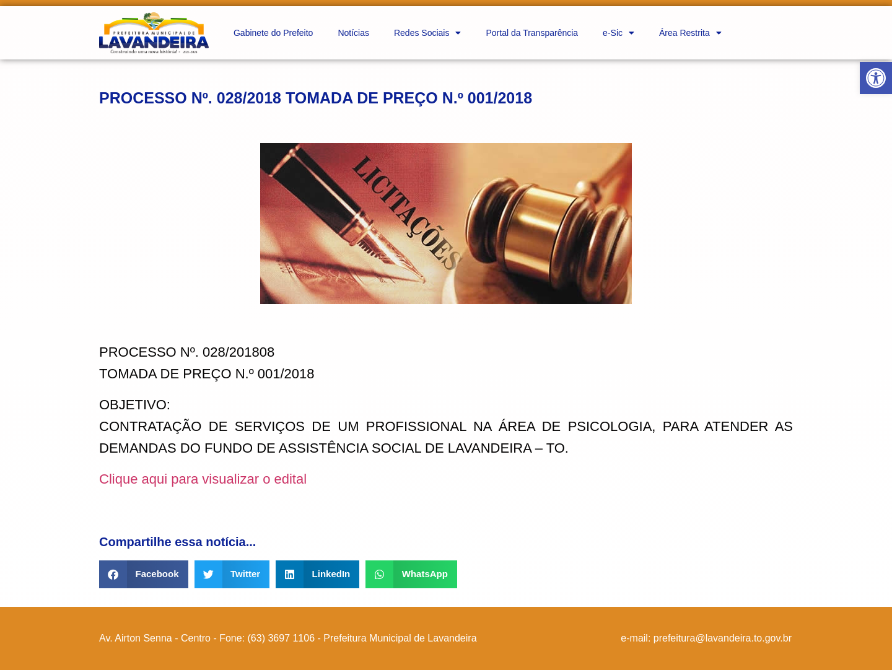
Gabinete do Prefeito (273, 33)
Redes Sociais (427, 32)
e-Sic (618, 32)
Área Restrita (690, 32)
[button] (876, 78)
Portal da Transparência (532, 33)
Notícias (353, 33)
